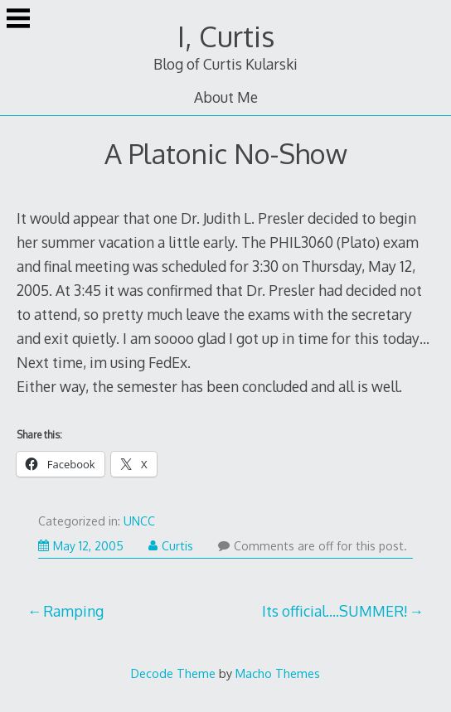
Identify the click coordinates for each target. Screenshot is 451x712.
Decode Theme (173, 673)
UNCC (139, 521)
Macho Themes (277, 673)
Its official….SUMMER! (335, 611)
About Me (226, 97)
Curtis (170, 546)
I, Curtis (225, 36)
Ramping (73, 611)
